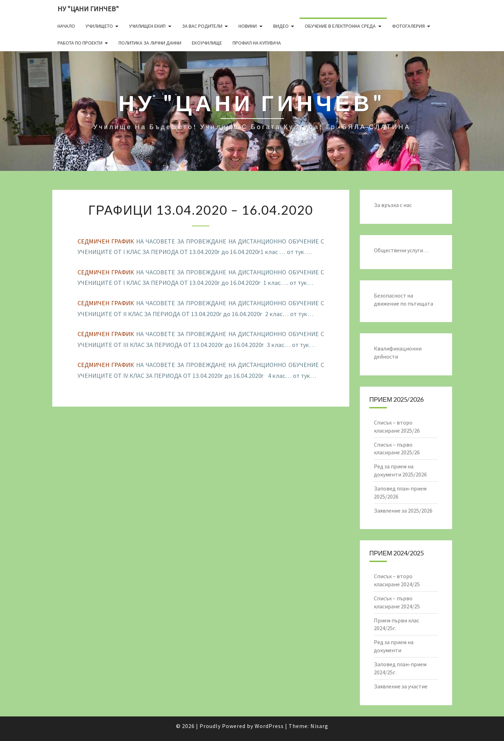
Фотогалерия (408, 26)
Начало (66, 26)
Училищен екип (147, 26)
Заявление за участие (401, 686)
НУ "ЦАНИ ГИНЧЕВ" (88, 8)
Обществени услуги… (401, 250)
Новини (247, 26)
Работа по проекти (80, 43)
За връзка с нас (393, 204)
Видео (281, 26)
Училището (99, 26)
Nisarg (319, 725)
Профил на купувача (257, 43)
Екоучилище (207, 43)
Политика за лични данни (150, 43)
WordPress (269, 725)
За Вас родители (202, 26)
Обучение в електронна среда (340, 26)
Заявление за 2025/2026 (403, 510)
